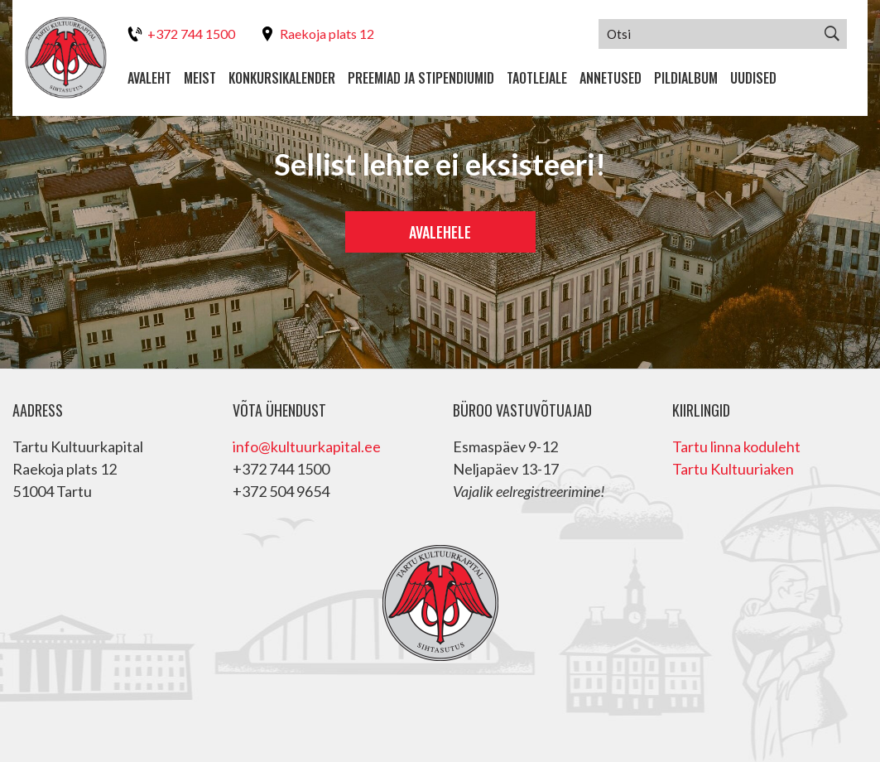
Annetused (610, 78)
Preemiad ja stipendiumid (421, 78)
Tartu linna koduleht (736, 446)
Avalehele (440, 232)
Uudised (753, 78)
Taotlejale (537, 78)
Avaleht (149, 78)
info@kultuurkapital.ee (307, 446)
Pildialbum (686, 78)
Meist (200, 78)
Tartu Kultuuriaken (733, 469)
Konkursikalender (281, 78)
